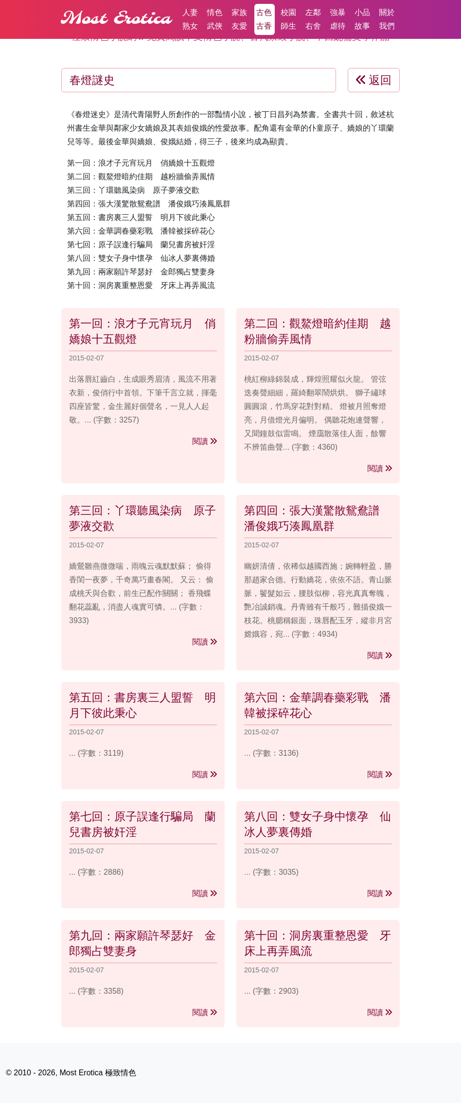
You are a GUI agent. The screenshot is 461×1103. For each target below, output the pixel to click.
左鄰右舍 (313, 19)
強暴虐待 (337, 19)
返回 (373, 80)
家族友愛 (239, 19)
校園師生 (288, 19)
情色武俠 (215, 19)
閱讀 (205, 441)
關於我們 (387, 19)
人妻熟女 (190, 19)
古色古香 (264, 19)
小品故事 (362, 19)
